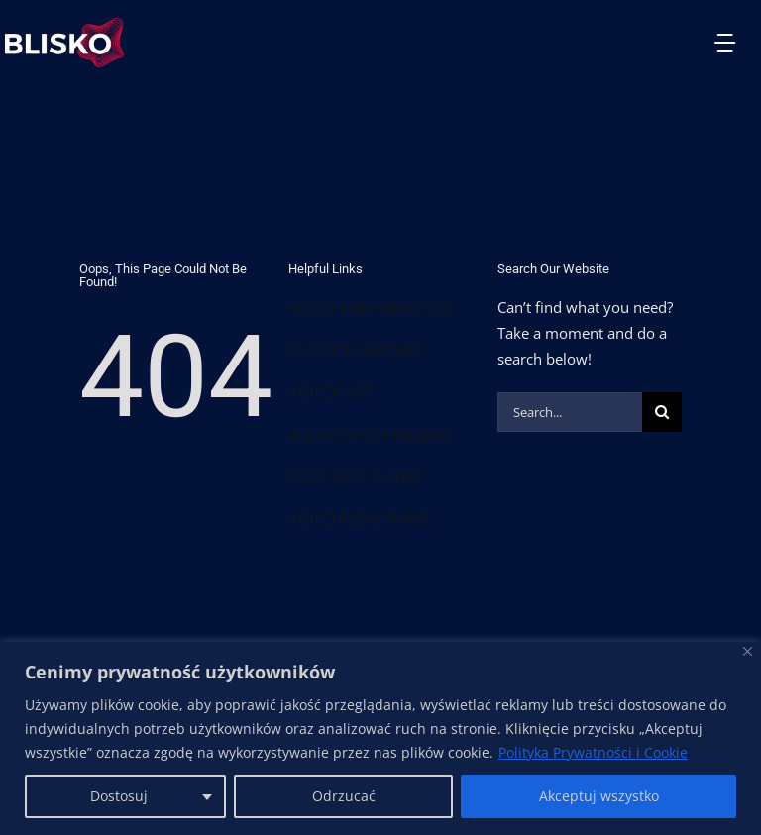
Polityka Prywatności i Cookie (593, 752)
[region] (380, 738)
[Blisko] (747, 651)
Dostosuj (119, 795)
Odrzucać (344, 795)
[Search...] (570, 412)
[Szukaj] (662, 412)
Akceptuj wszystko (599, 795)
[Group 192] (64, 25)
